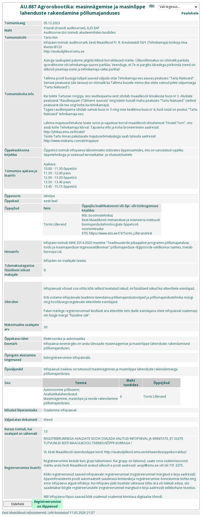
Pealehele (190, 13)
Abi (151, 5)
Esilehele (17, 504)
